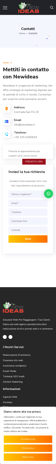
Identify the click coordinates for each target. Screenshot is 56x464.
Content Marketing (13, 381)
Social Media (9, 371)
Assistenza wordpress (14, 365)
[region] (28, 435)
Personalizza (28, 448)
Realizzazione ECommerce (16, 355)
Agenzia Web (10, 397)
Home (22, 33)
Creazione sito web (13, 360)
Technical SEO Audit (13, 376)
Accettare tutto (28, 439)
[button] (48, 193)
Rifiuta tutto (28, 457)
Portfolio (7, 402)
